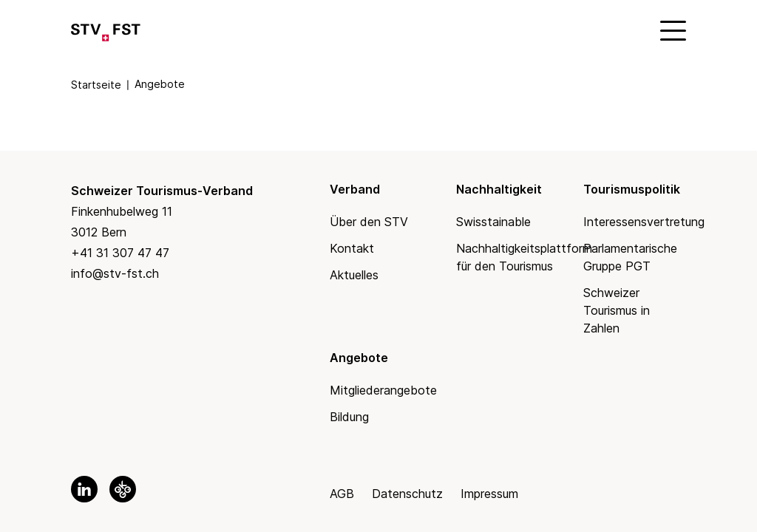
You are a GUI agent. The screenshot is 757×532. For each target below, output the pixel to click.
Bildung (349, 416)
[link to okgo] (122, 489)
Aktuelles (354, 274)
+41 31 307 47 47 (120, 252)
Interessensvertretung (644, 221)
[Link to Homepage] (105, 29)
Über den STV (369, 221)
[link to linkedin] (84, 489)
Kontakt (352, 248)
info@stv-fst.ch (115, 273)
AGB (342, 493)
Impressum (489, 493)
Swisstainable (493, 221)
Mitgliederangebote (383, 390)
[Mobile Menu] (671, 29)
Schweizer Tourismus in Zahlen (616, 310)
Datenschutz (407, 493)
